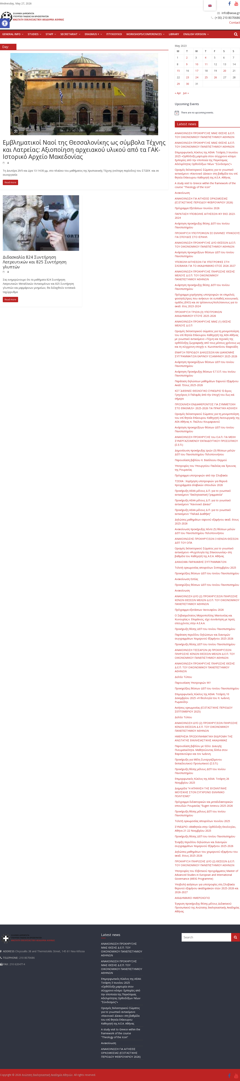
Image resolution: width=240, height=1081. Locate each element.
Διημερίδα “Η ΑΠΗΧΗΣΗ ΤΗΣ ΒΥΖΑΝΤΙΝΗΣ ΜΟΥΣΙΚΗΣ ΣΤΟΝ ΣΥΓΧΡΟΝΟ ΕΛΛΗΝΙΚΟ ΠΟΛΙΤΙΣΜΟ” (201, 792)
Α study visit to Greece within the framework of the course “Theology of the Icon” (120, 1033)
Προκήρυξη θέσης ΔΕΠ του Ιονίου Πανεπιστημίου (205, 629)
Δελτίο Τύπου (183, 677)
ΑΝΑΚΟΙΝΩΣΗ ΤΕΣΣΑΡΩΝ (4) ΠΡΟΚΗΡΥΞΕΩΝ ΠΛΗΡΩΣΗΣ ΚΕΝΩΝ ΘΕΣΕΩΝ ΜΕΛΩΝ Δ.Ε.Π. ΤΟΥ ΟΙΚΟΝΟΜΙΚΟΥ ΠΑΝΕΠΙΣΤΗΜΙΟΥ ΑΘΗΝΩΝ (205, 653)
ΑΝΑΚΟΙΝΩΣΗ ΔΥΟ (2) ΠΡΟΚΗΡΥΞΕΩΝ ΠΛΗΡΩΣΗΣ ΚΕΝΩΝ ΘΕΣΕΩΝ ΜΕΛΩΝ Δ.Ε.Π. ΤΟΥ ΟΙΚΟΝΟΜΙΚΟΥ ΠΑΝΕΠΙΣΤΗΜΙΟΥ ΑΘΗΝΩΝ (207, 600)
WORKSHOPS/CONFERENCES (144, 34)
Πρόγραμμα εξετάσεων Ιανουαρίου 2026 (199, 609)
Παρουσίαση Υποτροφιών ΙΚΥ (193, 682)
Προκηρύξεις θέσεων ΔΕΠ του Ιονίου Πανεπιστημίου (207, 573)
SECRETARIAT (69, 34)
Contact (234, 23)
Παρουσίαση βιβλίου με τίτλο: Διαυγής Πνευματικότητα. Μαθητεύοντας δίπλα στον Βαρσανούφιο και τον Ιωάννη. (201, 750)
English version (194, 34)
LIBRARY (174, 34)
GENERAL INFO (11, 34)
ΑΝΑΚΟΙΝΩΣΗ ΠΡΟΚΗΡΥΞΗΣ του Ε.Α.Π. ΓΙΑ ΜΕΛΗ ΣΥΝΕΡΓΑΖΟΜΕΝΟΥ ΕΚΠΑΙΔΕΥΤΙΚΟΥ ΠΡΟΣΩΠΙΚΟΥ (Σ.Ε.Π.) (206, 440)
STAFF (49, 34)
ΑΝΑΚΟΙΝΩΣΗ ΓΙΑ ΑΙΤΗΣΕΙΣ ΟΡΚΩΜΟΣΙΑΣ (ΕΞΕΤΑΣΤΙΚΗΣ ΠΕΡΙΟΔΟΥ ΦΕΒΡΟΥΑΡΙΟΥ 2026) (121, 1052)
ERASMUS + (92, 34)
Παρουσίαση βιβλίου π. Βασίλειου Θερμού (201, 460)
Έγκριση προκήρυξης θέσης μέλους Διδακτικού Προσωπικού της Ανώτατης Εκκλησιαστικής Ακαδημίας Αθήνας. (207, 907)
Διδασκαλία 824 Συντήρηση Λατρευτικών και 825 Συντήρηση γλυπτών (35, 262)
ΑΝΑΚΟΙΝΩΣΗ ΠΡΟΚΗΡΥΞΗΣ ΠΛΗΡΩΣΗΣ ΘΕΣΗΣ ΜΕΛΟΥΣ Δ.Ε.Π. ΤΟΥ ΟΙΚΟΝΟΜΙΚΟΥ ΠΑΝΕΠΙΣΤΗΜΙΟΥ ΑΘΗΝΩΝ (205, 275)
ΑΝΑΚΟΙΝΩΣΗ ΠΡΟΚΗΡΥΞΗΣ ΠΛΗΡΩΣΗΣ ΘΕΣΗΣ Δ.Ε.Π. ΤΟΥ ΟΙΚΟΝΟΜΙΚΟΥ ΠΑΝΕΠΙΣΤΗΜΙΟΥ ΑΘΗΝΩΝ (205, 667)
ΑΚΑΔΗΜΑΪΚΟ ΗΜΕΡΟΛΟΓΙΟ (192, 898)
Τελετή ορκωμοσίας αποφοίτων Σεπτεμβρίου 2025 (205, 567)
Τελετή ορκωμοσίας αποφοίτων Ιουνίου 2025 (202, 821)
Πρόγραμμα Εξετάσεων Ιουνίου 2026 (197, 208)
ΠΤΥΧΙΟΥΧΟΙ (114, 34)
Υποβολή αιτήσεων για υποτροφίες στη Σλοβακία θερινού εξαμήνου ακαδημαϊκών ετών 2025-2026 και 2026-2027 (206, 888)
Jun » (186, 93)
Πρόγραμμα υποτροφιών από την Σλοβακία (201, 475)
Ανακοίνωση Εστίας (186, 579)
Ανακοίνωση (182, 193)
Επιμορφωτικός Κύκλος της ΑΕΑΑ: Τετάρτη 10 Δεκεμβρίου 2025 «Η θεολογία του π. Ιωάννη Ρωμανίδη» (202, 698)
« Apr (178, 93)
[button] (5, 23)
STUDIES (33, 34)
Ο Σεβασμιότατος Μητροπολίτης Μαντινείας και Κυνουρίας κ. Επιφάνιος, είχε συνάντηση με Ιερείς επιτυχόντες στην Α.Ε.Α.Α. (205, 619)
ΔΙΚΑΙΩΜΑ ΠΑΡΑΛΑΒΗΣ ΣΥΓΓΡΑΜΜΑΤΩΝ (200, 562)
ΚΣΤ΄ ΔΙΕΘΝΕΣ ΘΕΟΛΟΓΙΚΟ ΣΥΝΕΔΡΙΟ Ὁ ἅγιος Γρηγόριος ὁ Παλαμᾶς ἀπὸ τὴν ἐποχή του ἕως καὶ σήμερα (204, 394)
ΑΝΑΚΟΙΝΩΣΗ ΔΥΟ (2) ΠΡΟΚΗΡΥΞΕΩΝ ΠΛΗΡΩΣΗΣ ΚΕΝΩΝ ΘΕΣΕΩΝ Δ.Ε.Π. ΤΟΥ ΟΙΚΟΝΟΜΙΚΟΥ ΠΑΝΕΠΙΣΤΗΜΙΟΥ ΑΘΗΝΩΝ (206, 726)
